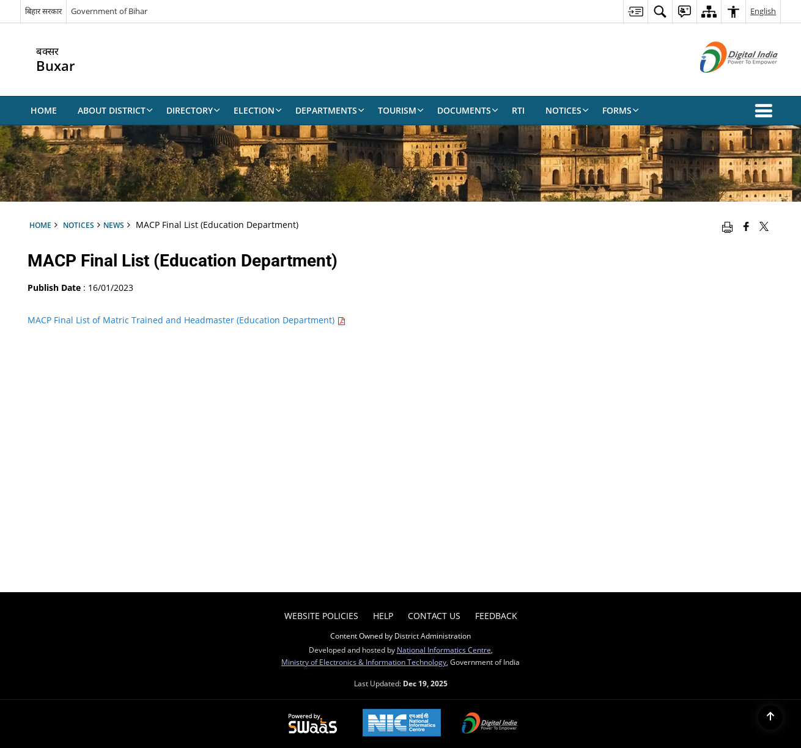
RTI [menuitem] (518, 110)
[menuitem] (635, 11)
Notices (78, 225)
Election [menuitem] (258, 110)
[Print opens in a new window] (727, 226)
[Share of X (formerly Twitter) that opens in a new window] (764, 226)
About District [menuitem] (115, 110)
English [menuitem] (763, 11)
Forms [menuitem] (620, 110)
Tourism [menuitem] (401, 110)
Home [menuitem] (44, 110)
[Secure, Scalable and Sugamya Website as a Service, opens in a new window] (313, 724)
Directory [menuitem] (193, 110)
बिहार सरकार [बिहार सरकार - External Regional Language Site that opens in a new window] (43, 11)
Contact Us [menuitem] (434, 616)
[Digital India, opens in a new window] (489, 724)
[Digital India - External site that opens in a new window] (723, 83)
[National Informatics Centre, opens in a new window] (401, 724)
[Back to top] (770, 717)
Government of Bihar (109, 11)
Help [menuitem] (383, 616)
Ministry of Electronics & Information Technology (363, 662)
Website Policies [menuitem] (321, 616)
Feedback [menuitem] (496, 616)
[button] (766, 111)
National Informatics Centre (444, 649)
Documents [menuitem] (467, 110)
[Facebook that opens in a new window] (746, 226)
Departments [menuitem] (329, 110)
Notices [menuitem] (567, 110)
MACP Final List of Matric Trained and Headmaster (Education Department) (186, 320)
